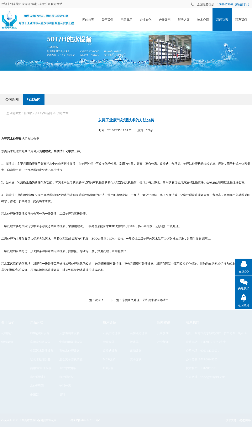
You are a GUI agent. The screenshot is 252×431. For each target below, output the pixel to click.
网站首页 (88, 19)
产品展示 (126, 19)
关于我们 (107, 19)
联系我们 (241, 19)
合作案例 (165, 19)
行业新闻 (33, 99)
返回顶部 (244, 305)
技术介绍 (203, 19)
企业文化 (146, 19)
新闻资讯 (30, 113)
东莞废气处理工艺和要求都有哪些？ (145, 300)
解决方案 (184, 19)
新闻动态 (222, 19)
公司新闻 (12, 99)
